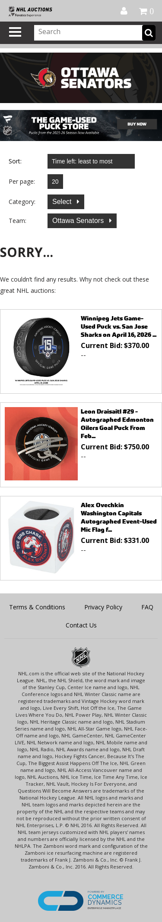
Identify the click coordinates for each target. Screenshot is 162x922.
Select (62, 201)
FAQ (147, 607)
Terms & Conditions (37, 607)
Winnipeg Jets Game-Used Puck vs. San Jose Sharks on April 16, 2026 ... (118, 326)
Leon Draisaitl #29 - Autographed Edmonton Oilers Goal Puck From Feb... (117, 423)
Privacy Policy (103, 607)
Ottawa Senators (79, 220)
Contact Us (81, 625)
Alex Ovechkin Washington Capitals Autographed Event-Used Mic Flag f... (119, 517)
